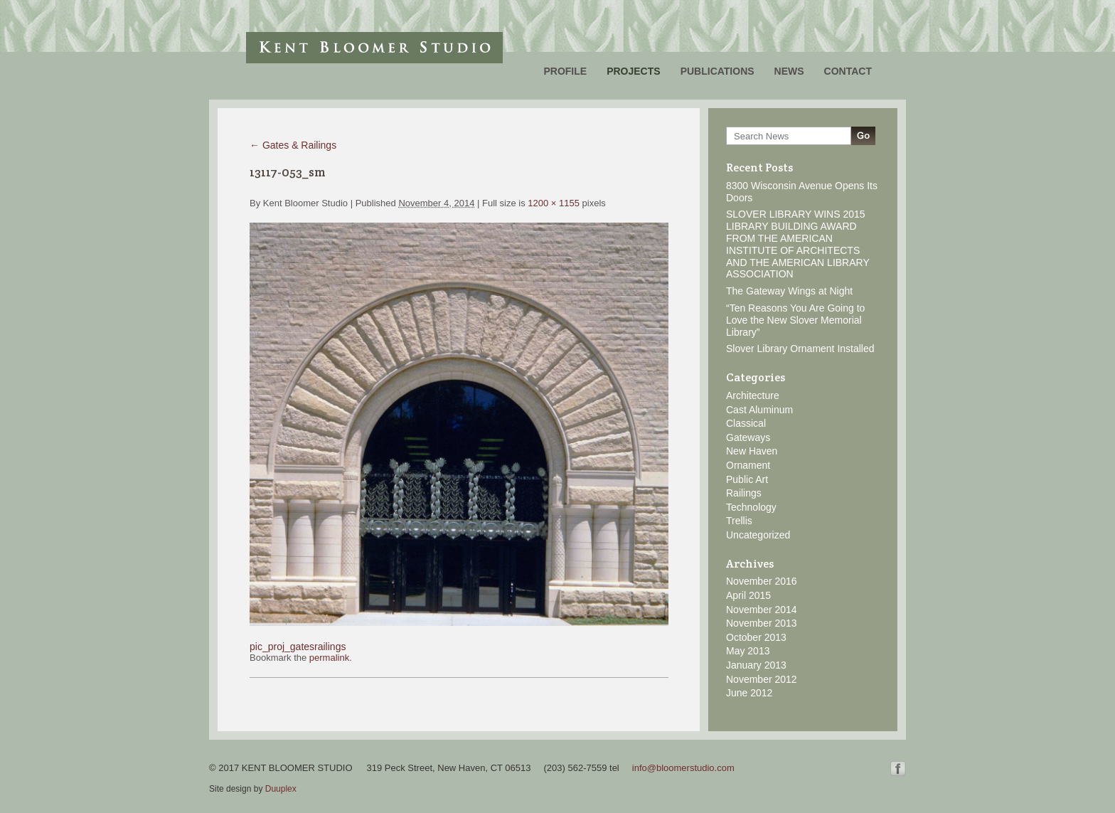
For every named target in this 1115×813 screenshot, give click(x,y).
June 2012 (749, 692)
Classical (746, 423)
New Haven (751, 451)
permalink (329, 657)
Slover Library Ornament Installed (800, 348)
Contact (848, 71)
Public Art (747, 479)
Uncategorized (758, 535)
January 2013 (756, 665)
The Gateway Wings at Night (789, 291)
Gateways (748, 437)
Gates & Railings (293, 145)
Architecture (752, 395)
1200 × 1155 (554, 203)
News (789, 71)
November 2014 (761, 609)
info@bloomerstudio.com (683, 767)
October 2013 (756, 637)
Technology (751, 507)
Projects (633, 71)
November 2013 (761, 623)
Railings (744, 493)
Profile (565, 71)
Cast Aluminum (759, 409)
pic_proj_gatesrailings (298, 646)
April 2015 (748, 595)
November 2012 (761, 679)
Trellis (739, 520)
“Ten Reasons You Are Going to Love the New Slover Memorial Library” (795, 320)
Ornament (748, 465)
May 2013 (747, 651)
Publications (717, 71)
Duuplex (281, 789)
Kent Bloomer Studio (374, 47)
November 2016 (761, 581)
